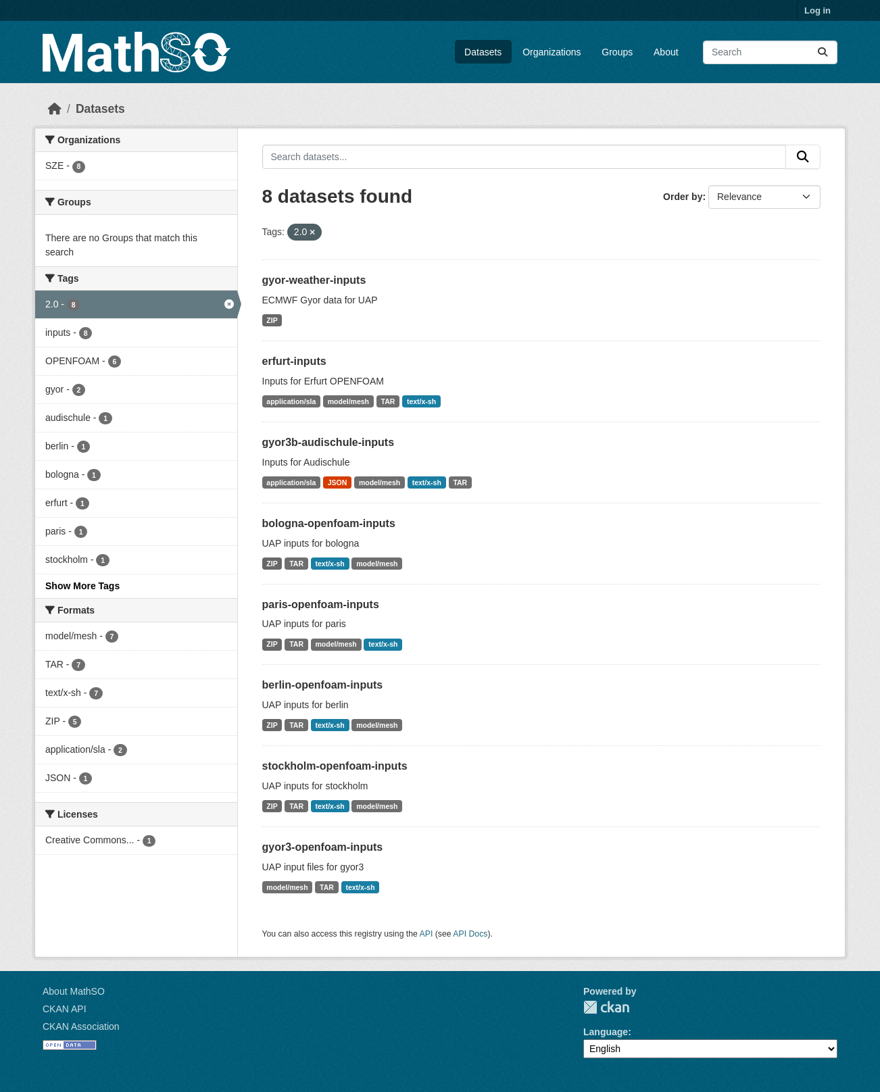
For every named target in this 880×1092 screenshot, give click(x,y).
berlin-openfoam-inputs (322, 685)
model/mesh (348, 401)
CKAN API (65, 1008)
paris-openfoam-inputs (320, 604)
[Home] (55, 109)
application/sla (291, 401)
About (666, 52)
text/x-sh (421, 401)
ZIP (271, 320)
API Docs (470, 934)
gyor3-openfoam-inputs (322, 847)
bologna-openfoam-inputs (328, 523)
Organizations (551, 52)
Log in (817, 10)
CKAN (606, 1007)
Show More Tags (82, 585)
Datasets (483, 52)
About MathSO (74, 991)
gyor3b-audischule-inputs (328, 442)
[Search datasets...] (770, 52)
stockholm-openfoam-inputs (335, 766)
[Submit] (822, 52)
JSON (337, 482)
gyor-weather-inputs (314, 280)
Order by (682, 196)
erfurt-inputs (294, 361)
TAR (388, 401)
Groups (617, 52)
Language (605, 1031)
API (426, 934)
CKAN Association (81, 1026)
